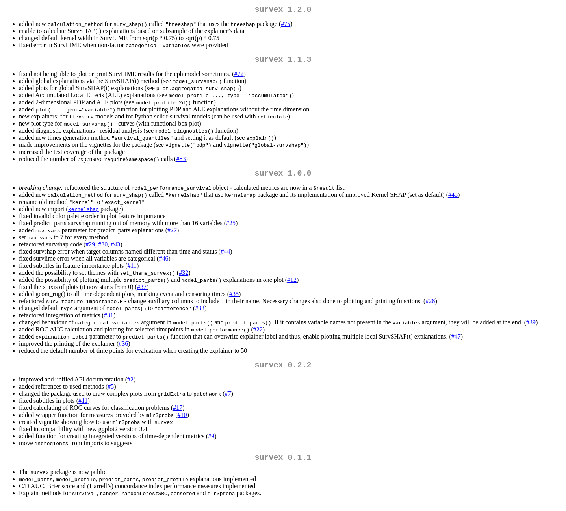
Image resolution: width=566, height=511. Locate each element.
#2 (130, 385)
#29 (90, 249)
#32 (183, 277)
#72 (239, 77)
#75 (285, 25)
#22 (258, 334)
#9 (211, 442)
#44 (225, 256)
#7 (228, 399)
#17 (177, 414)
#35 (234, 298)
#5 (111, 392)
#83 (181, 162)
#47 (456, 341)
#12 (292, 284)
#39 (531, 327)
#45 (453, 199)
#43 (115, 249)
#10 (182, 421)
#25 (231, 227)
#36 (123, 348)
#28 (430, 305)
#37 (142, 291)
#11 (131, 270)
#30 (103, 249)
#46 (163, 263)
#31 (108, 320)
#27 (172, 234)
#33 (199, 312)
